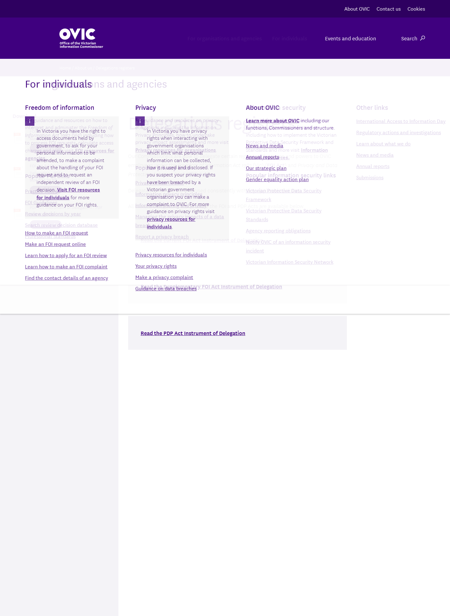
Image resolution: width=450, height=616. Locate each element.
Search (413, 38)
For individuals (282, 38)
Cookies (416, 8)
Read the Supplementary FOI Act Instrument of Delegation (211, 286)
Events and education (350, 38)
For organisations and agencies (203, 38)
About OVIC (357, 8)
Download (45, 148)
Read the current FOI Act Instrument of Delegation (202, 240)
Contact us (389, 8)
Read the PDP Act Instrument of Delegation (193, 333)
